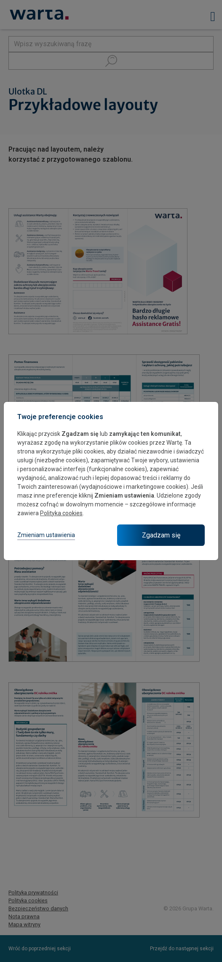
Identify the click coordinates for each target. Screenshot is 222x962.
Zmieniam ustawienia (46, 535)
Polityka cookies (61, 513)
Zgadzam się (161, 535)
